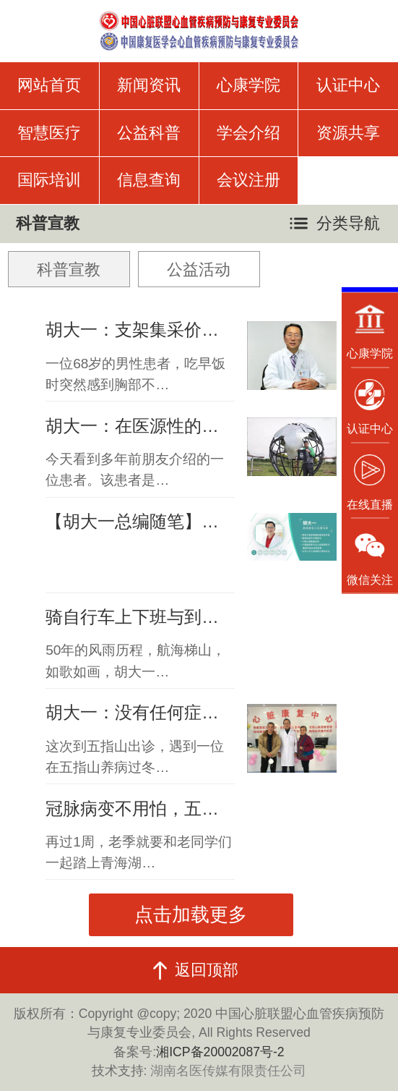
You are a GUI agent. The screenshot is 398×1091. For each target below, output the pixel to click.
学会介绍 (248, 133)
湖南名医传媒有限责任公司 (228, 1071)
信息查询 (149, 180)
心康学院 (248, 85)
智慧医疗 (49, 133)
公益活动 (198, 269)
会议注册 (248, 180)
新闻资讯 (149, 85)
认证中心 (348, 85)
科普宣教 (68, 269)
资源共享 (348, 133)
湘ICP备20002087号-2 (220, 1052)
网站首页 (49, 85)
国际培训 (49, 180)
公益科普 (149, 133)
